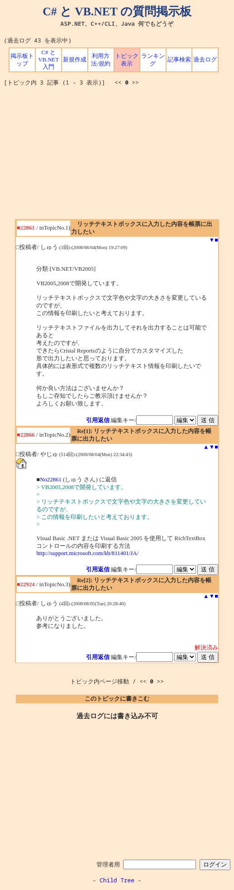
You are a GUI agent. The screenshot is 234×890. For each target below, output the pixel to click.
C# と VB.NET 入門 (48, 59)
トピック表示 (126, 60)
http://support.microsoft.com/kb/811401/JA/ (87, 553)
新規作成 (74, 60)
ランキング (153, 60)
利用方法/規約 (100, 60)
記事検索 (179, 60)
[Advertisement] (119, 156)
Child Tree (117, 880)
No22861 (51, 479)
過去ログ (205, 60)
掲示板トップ (22, 60)
